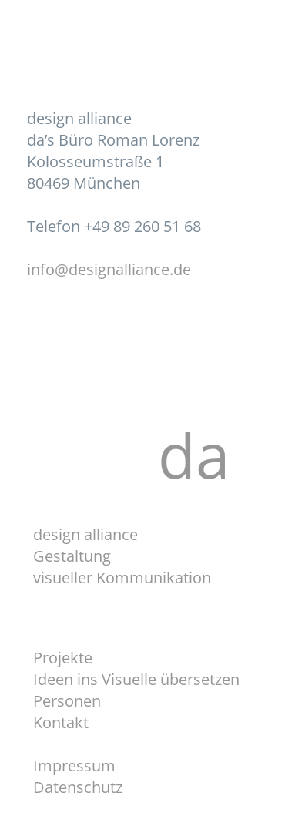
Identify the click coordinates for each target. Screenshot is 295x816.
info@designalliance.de (109, 269)
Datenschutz (77, 787)
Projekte (62, 657)
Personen (67, 700)
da (210, 454)
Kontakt (61, 722)
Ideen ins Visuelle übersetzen (136, 679)
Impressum (74, 765)
